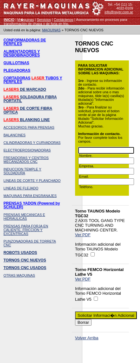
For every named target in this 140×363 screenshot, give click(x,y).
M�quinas (25, 20)
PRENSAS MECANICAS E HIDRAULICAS (24, 216)
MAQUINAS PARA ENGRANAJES (30, 196)
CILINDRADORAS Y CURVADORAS (31, 143)
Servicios (44, 20)
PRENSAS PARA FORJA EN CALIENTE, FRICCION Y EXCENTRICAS (25, 230)
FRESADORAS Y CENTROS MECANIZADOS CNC (26, 159)
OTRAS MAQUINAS (19, 275)
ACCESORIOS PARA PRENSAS (28, 127)
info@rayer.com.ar (119, 12)
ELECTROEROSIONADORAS (27, 150)
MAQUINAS (51, 30)
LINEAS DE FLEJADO (20, 188)
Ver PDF (83, 234)
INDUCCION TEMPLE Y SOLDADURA (22, 171)
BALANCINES (14, 135)
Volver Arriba (87, 337)
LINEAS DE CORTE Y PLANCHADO (31, 180)
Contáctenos (63, 20)
